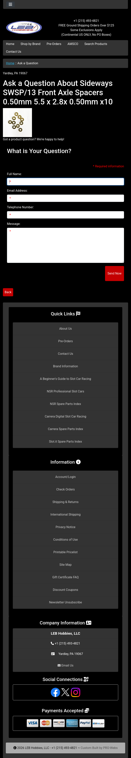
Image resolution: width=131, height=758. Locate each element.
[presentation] (75, 273)
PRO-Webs (110, 748)
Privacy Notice (65, 527)
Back (8, 292)
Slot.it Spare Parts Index (65, 441)
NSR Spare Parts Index (65, 404)
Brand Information (65, 366)
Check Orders (65, 489)
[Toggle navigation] (10, 4)
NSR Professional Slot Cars (65, 391)
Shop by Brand (30, 44)
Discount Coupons (65, 590)
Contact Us (13, 51)
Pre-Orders (54, 44)
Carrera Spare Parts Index (65, 429)
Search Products (95, 44)
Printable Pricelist (65, 552)
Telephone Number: (20, 207)
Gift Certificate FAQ (65, 577)
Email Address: (17, 190)
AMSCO (72, 44)
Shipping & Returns (66, 502)
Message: (13, 224)
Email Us (65, 665)
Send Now (115, 273)
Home (10, 44)
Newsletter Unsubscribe (65, 602)
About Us (65, 328)
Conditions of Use (65, 539)
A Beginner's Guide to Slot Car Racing (65, 379)
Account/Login (65, 477)
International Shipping (65, 514)
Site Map (65, 565)
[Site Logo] (24, 25)
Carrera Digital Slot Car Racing (65, 416)
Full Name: (14, 174)
